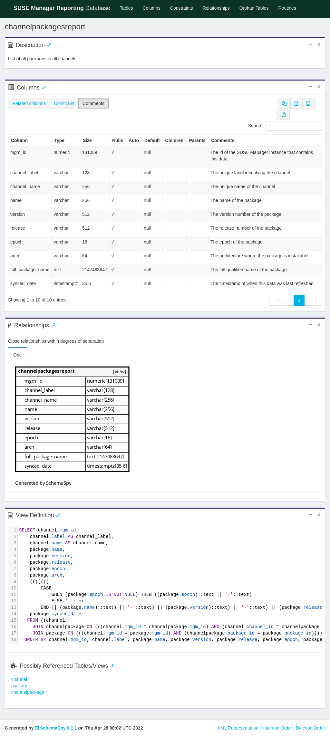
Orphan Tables (254, 8)
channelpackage (27, 692)
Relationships (216, 8)
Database (62, 8)
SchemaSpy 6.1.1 (56, 728)
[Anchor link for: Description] (48, 44)
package (19, 685)
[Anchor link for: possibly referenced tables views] (111, 665)
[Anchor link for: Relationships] (52, 325)
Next (313, 300)
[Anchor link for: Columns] (42, 87)
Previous (281, 300)
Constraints (181, 8)
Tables (129, 8)
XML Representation (238, 728)
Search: (285, 126)
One (17, 355)
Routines (287, 8)
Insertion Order (277, 728)
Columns (151, 8)
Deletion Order (310, 728)
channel (19, 679)
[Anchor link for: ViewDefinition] (57, 515)
